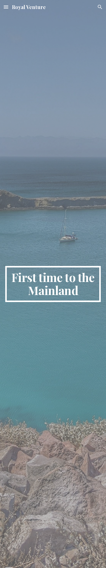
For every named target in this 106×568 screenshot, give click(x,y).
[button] (6, 7)
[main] (53, 284)
